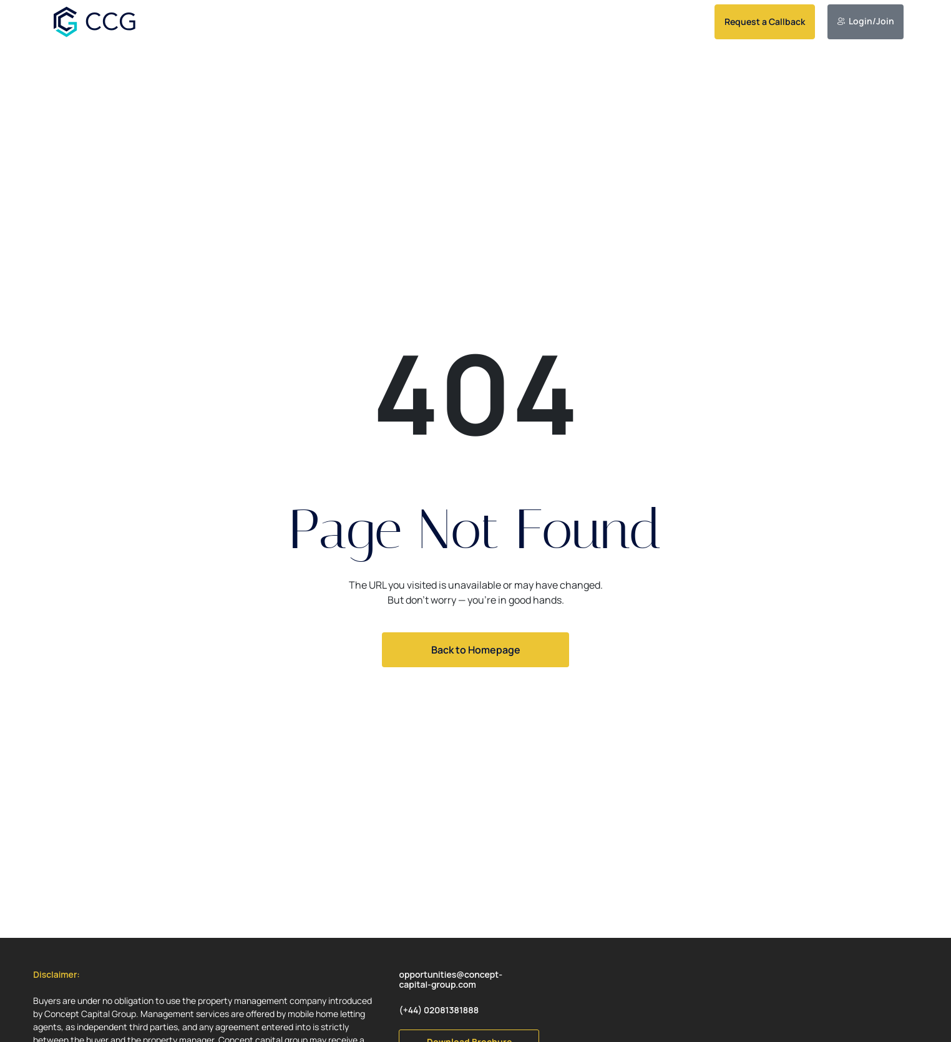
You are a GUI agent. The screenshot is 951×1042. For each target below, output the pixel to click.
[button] (56, 975)
